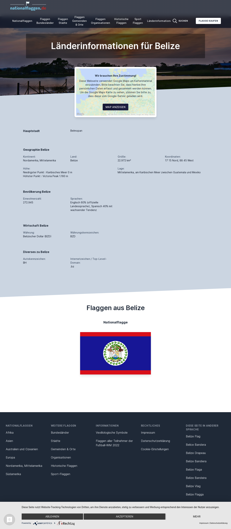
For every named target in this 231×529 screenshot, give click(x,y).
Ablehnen (52, 516)
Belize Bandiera (196, 461)
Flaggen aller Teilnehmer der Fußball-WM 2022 (114, 443)
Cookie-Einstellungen (155, 449)
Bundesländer (60, 432)
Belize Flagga (195, 494)
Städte (55, 441)
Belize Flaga (194, 469)
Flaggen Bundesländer (45, 20)
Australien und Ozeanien (22, 449)
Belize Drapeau (196, 453)
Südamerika (13, 474)
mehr (197, 516)
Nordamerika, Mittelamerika (24, 466)
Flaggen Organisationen (100, 20)
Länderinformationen (160, 20)
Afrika (10, 432)
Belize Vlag (193, 486)
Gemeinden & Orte (63, 449)
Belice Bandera (196, 444)
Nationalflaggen (22, 20)
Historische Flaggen (121, 20)
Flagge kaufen (208, 20)
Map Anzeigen (115, 107)
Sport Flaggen (138, 20)
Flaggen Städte (63, 20)
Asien (9, 441)
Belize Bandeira (196, 478)
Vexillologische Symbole (112, 432)
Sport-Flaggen (60, 474)
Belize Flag (193, 436)
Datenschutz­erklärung (155, 441)
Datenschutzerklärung (218, 523)
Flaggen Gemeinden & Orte (79, 21)
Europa (10, 457)
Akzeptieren (124, 516)
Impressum (148, 432)
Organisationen (61, 457)
